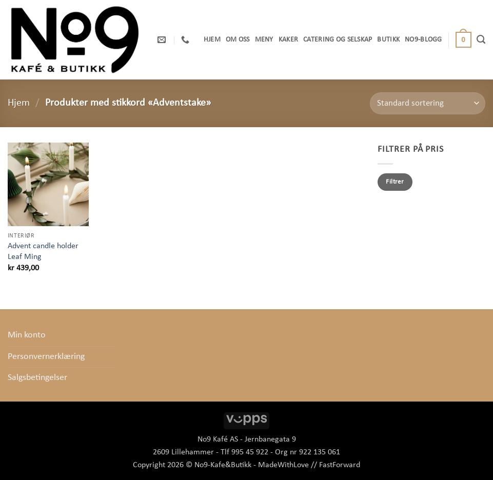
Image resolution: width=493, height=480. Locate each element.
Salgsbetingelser (37, 377)
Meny (264, 40)
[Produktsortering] (427, 103)
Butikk (388, 40)
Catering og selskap (337, 40)
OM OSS (238, 40)
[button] (463, 40)
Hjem (212, 40)
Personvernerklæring (46, 356)
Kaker (288, 40)
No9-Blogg (423, 40)
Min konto (27, 335)
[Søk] (481, 39)
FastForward (339, 465)
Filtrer (395, 181)
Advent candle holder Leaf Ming (43, 251)
